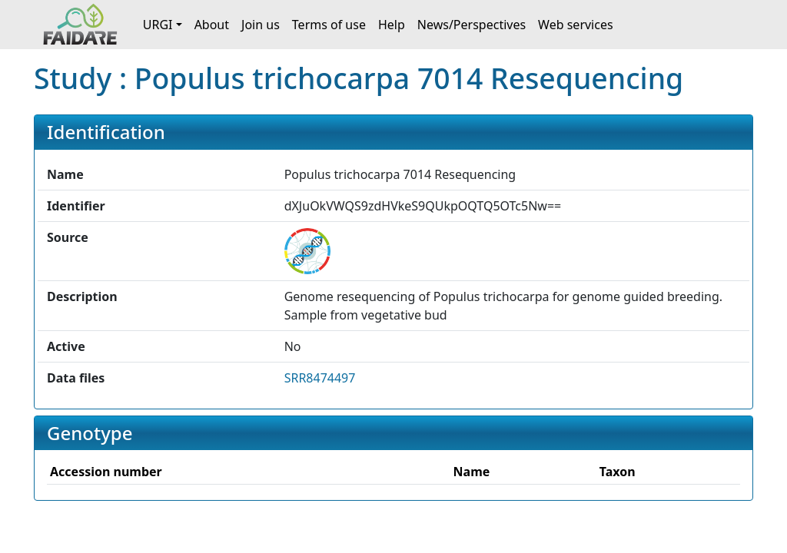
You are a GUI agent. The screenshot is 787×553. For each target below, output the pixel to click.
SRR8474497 (320, 377)
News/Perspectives (471, 24)
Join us (260, 24)
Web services (575, 24)
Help (391, 24)
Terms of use (329, 24)
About (211, 24)
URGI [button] (158, 24)
